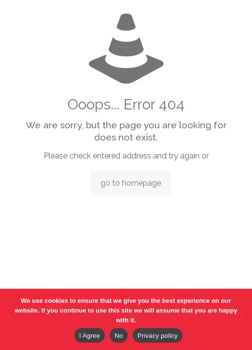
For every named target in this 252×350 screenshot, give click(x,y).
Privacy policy (157, 335)
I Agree (89, 335)
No (119, 335)
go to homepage (131, 183)
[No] (240, 319)
